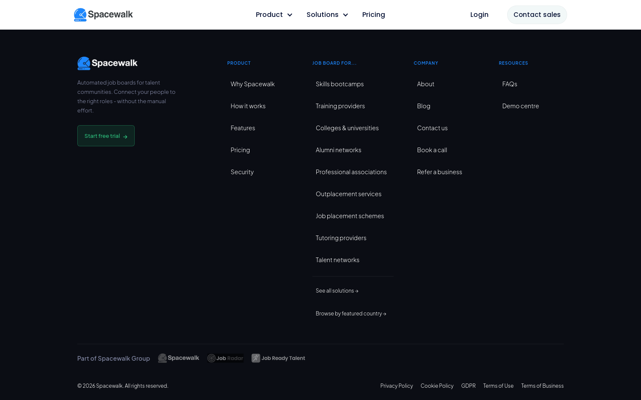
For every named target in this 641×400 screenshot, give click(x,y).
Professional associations (351, 171)
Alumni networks (338, 149)
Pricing (240, 149)
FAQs (509, 84)
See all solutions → (337, 291)
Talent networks (338, 259)
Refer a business (439, 171)
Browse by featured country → (351, 313)
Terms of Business (542, 386)
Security (242, 171)
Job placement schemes (350, 215)
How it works (248, 106)
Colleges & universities (347, 128)
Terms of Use (498, 386)
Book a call (432, 149)
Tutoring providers (341, 237)
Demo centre (520, 106)
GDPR (468, 386)
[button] (274, 15)
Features (243, 128)
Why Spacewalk (252, 84)
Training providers (340, 106)
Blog (423, 106)
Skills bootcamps (340, 84)
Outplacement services (349, 193)
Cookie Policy (437, 386)
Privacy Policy (396, 386)
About (426, 84)
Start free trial (106, 136)
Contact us (432, 128)
